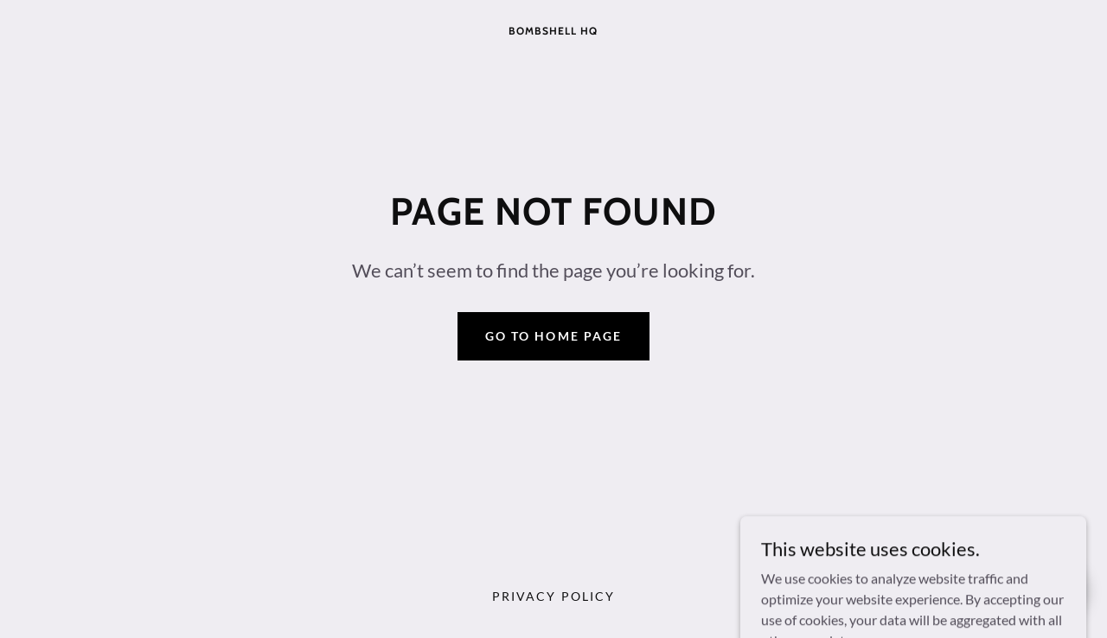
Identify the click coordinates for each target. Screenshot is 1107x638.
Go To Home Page (553, 336)
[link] (553, 29)
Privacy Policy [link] (553, 596)
